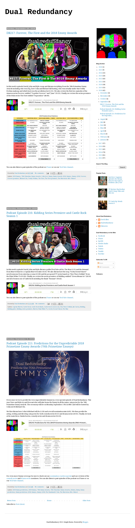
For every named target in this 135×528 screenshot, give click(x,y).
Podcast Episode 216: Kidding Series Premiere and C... (112, 110)
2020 (100, 84)
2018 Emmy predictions (20, 490)
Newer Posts (11, 500)
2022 (100, 79)
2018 (100, 90)
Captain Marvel (17, 307)
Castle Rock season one (52, 307)
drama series (26, 478)
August (103, 119)
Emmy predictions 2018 (23, 492)
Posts (100, 263)
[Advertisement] (48, 195)
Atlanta (73, 490)
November (104, 96)
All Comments (103, 267)
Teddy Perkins (33, 178)
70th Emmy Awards (43, 490)
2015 (100, 149)
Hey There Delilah (66, 307)
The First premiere (51, 178)
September (104, 102)
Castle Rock (27, 307)
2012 (100, 158)
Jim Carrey (76, 307)
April (102, 131)
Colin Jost (45, 176)
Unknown (104, 226)
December (104, 93)
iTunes (48, 167)
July (101, 122)
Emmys (68, 176)
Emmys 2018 (76, 176)
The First (41, 178)
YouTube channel (66, 167)
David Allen (105, 219)
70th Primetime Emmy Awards (31, 176)
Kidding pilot (12, 309)
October (103, 99)
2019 (100, 87)
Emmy (50, 176)
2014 (100, 152)
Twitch (100, 246)
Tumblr (101, 251)
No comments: (39, 173)
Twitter (100, 249)
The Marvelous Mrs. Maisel (67, 178)
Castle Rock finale (37, 307)
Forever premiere (13, 178)
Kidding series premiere (24, 309)
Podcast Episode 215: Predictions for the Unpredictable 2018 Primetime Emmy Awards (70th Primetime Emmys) (45, 345)
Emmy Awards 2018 (59, 176)
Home (49, 500)
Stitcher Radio (103, 243)
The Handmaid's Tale (52, 492)
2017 (100, 143)
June (102, 125)
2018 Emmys (17, 176)
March (103, 134)
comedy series (11, 478)
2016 (100, 146)
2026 (100, 67)
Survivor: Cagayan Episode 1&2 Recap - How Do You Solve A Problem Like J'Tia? (115, 179)
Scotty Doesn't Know (55, 309)
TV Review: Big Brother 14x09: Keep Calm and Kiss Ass (116, 191)
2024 (100, 73)
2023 (100, 76)
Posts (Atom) (20, 504)
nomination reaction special (60, 476)
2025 (100, 70)
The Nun (65, 309)
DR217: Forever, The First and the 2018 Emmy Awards (41, 33)
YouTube (101, 254)
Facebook (101, 236)
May (102, 128)
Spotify (100, 241)
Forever (83, 176)
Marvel (35, 309)
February (103, 137)
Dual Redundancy (38, 12)
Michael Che (24, 178)
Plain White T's (43, 309)
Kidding (82, 307)
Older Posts (86, 500)
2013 (100, 155)
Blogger (85, 522)
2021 (100, 82)
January (103, 140)
